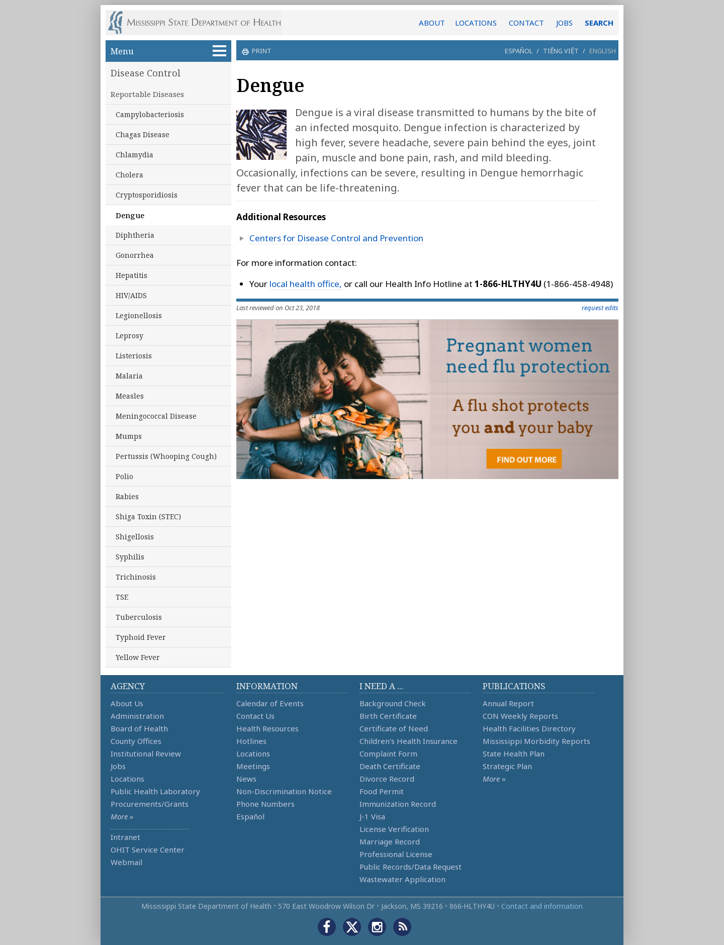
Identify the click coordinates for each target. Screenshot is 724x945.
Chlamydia (134, 154)
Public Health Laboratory (155, 791)
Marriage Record (389, 841)
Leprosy (129, 335)
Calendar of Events (270, 703)
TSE (122, 597)
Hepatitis (131, 275)
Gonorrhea (135, 255)
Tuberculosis (139, 617)
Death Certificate (389, 766)
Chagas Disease (142, 134)
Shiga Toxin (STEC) (148, 516)
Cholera (129, 174)
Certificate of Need (393, 728)
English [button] (602, 50)
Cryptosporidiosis (146, 195)
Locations (127, 779)
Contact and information (542, 906)
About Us (127, 703)
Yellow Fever (138, 657)
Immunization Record (397, 804)
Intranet (125, 837)
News (246, 779)
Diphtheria (135, 235)
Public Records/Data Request (410, 867)
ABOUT (432, 23)
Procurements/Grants (150, 804)
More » (122, 816)
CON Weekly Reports (520, 716)
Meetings (253, 766)
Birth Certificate (388, 716)
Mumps (129, 436)
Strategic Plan (507, 766)
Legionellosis (139, 315)
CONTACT (526, 23)
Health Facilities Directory (529, 728)
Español (518, 50)
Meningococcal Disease (156, 416)
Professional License (395, 854)
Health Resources (267, 728)
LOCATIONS (476, 23)
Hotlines (251, 741)
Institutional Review (146, 753)
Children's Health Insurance (408, 741)
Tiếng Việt (561, 50)
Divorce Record (386, 779)
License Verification (394, 829)
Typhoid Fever (141, 637)
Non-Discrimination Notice (284, 791)
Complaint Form (388, 753)
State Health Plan (514, 753)
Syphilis (130, 556)
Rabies (127, 496)
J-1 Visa (372, 816)
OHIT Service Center (148, 849)
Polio (124, 476)
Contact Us (255, 716)
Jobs (118, 766)
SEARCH (599, 23)
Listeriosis (134, 355)
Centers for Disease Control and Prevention (336, 238)
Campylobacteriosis (150, 114)
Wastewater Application (402, 879)
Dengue (130, 215)
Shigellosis (135, 536)
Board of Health (139, 728)
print (260, 50)
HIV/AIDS (131, 295)
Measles (130, 396)
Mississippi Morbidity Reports (536, 741)
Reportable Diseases (147, 94)
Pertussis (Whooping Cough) (166, 456)
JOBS (564, 23)
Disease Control (145, 73)
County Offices (136, 741)
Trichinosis (136, 577)
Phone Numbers (265, 804)
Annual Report (508, 703)
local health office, (305, 284)
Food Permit (381, 791)
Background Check (392, 703)
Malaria (129, 376)
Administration (137, 716)
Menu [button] (168, 51)
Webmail (126, 862)
